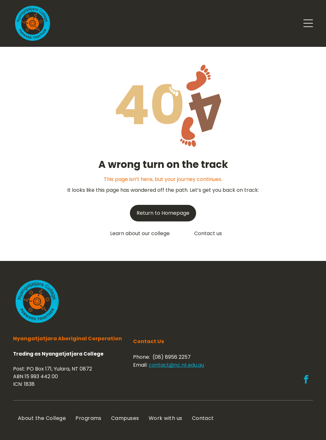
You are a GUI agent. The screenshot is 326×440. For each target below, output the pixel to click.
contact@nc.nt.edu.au (176, 365)
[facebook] (306, 380)
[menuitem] (42, 418)
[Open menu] (308, 23)
